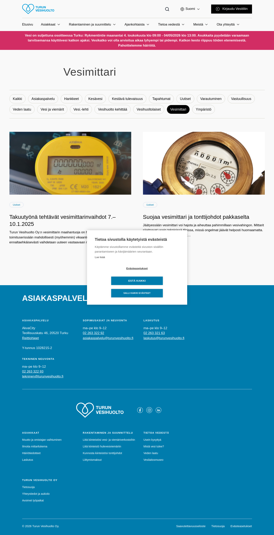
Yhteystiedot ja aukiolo (36, 493)
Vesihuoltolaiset (151, 110)
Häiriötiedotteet (31, 453)
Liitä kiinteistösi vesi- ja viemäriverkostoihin (109, 439)
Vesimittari (182, 110)
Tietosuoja (28, 487)
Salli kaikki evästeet (136, 287)
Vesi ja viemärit (53, 110)
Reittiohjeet (30, 338)
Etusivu (27, 24)
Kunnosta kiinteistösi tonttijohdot (102, 453)
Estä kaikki (159, 274)
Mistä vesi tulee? (154, 446)
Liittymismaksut (92, 460)
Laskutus (27, 460)
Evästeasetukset (241, 526)
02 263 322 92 (93, 333)
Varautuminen (215, 99)
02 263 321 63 (154, 333)
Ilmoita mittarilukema (34, 446)
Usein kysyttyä (152, 439)
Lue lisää (100, 263)
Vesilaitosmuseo (153, 460)
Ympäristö (207, 110)
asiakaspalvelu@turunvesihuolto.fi (108, 338)
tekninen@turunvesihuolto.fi (42, 376)
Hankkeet (72, 99)
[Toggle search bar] (167, 8)
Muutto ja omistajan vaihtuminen (42, 439)
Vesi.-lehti (82, 110)
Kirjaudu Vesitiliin (231, 8)
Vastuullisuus (246, 99)
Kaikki (17, 99)
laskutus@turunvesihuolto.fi (164, 338)
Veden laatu (22, 110)
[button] (190, 9)
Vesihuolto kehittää (115, 110)
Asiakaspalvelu (44, 99)
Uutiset (188, 99)
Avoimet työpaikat (33, 500)
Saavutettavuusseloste (191, 526)
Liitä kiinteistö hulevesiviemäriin (102, 446)
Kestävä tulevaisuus (130, 99)
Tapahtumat (164, 99)
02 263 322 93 (33, 372)
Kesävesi (97, 99)
